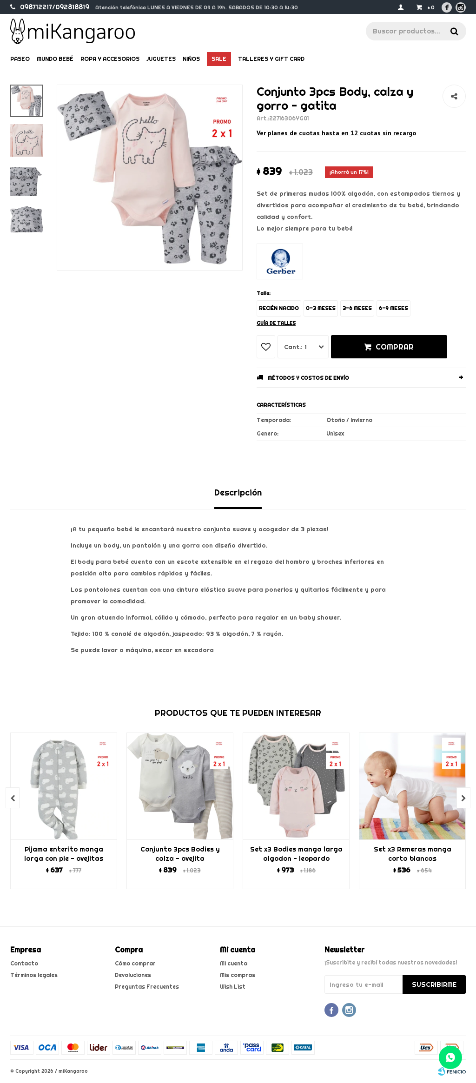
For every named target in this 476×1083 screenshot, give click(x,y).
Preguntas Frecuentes (147, 986)
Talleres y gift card (271, 58)
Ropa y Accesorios (109, 58)
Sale (219, 58)
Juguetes (161, 58)
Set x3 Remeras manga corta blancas (412, 854)
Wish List (232, 986)
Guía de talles (276, 323)
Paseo (20, 58)
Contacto (24, 963)
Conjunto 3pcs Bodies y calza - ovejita (180, 854)
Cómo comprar (135, 963)
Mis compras (237, 974)
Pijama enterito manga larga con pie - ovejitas (63, 854)
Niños (191, 58)
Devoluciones (133, 974)
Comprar (395, 346)
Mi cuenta (233, 963)
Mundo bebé (55, 58)
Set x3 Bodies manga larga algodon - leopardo (296, 854)
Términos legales (34, 974)
